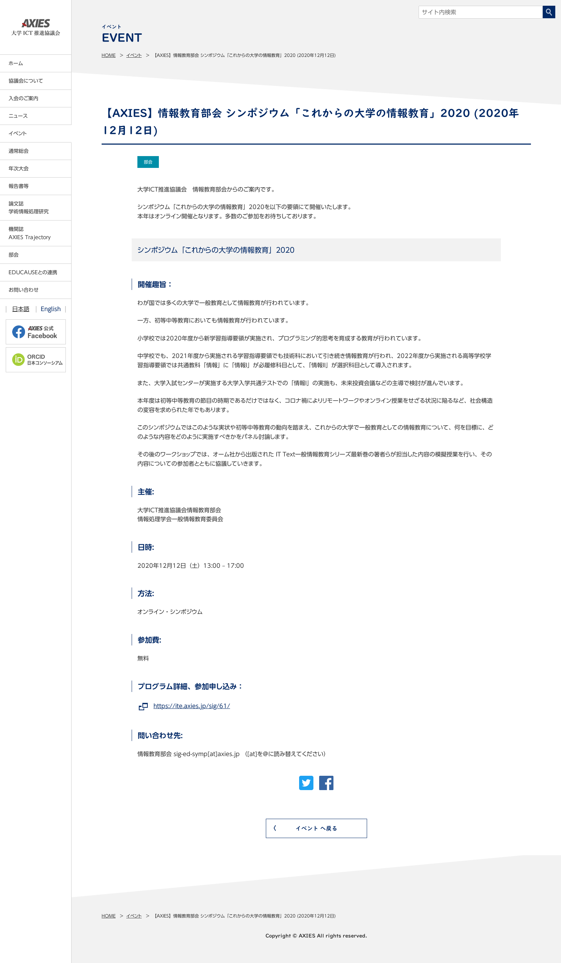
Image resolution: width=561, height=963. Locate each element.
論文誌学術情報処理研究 (29, 207)
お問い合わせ (24, 289)
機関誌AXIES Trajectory (30, 233)
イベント (134, 55)
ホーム (16, 63)
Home (109, 55)
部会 (14, 254)
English (51, 309)
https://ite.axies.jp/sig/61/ (191, 706)
